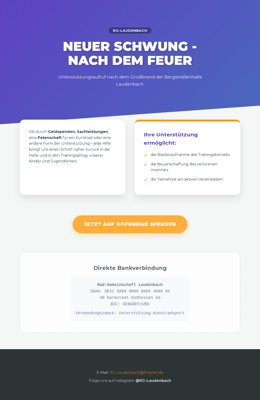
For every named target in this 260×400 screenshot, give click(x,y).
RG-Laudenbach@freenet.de (137, 374)
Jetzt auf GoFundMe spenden (130, 226)
